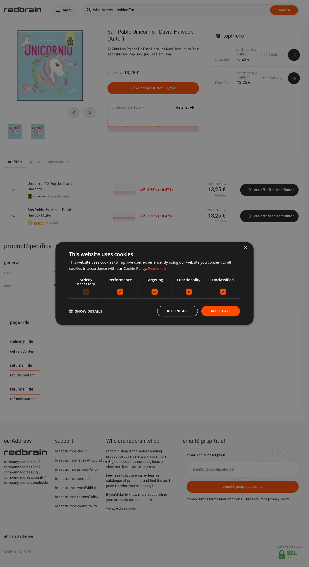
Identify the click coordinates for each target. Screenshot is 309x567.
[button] (85, 311)
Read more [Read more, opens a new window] (157, 267)
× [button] (245, 247)
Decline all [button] (175, 311)
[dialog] (154, 283)
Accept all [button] (220, 311)
